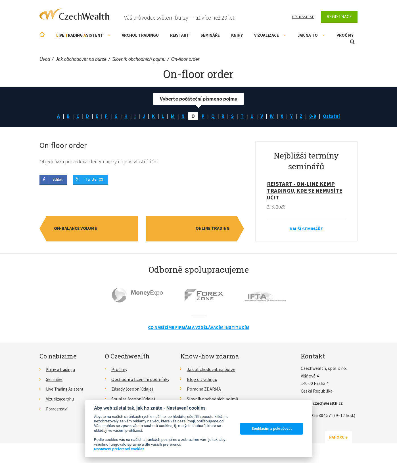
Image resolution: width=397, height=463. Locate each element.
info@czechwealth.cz (323, 403)
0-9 (314, 116)
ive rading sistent (83, 35)
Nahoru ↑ (344, 437)
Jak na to (311, 35)
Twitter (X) (94, 179)
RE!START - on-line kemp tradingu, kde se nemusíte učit (304, 191)
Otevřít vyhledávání (352, 41)
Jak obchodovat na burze (211, 370)
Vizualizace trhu (61, 399)
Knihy (237, 35)
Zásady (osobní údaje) (132, 390)
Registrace (339, 16)
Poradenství (58, 409)
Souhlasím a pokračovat (272, 428)
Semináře (210, 35)
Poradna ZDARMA (204, 390)
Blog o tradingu (202, 380)
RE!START (179, 35)
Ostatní (333, 116)
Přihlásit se (303, 16)
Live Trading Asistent (66, 390)
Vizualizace (270, 35)
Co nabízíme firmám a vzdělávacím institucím (198, 328)
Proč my (345, 35)
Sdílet (57, 179)
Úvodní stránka (42, 34)
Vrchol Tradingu (140, 35)
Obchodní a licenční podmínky (140, 380)
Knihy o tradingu (62, 370)
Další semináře (306, 229)
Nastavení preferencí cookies (119, 449)
